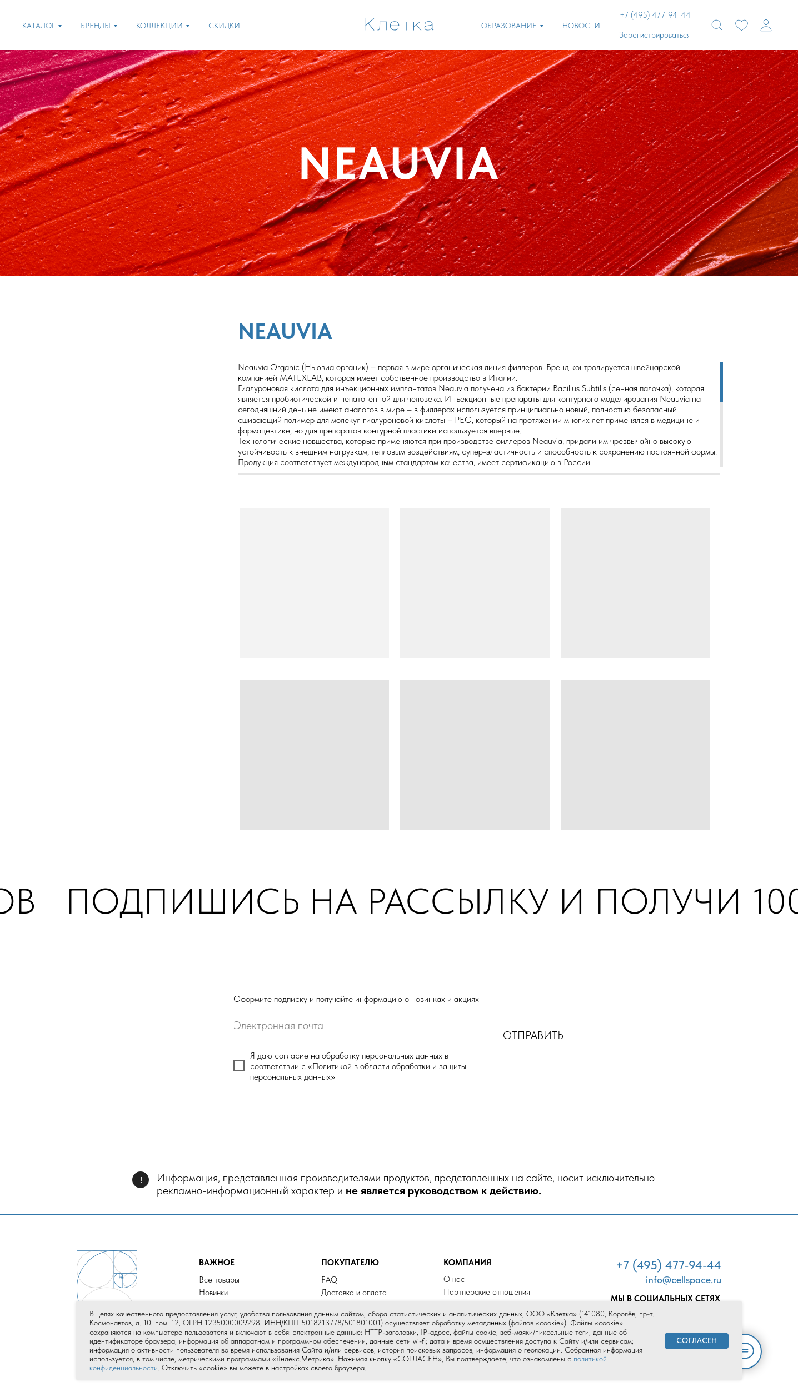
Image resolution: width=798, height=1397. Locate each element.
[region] (479, 414)
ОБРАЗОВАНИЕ (509, 25)
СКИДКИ (224, 25)
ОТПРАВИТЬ (533, 1035)
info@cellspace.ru (683, 1279)
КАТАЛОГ (38, 25)
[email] (358, 1025)
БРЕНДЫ (96, 25)
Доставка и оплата (354, 1293)
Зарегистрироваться (655, 35)
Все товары (219, 1280)
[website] (717, 25)
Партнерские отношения (486, 1292)
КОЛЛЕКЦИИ (159, 25)
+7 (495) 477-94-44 (668, 1265)
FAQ (329, 1280)
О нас (454, 1279)
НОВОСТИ (581, 25)
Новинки (213, 1293)
